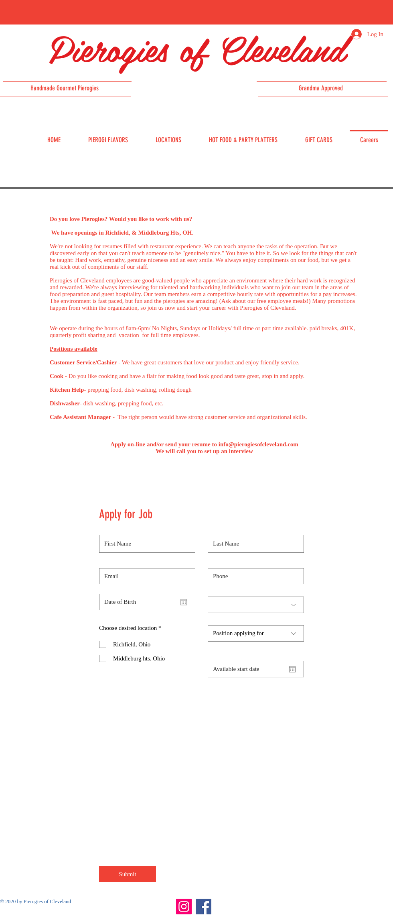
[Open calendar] (183, 602)
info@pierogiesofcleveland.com (258, 444)
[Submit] (127, 874)
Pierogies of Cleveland (197, 47)
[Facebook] (203, 906)
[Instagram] (184, 906)
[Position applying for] (256, 633)
